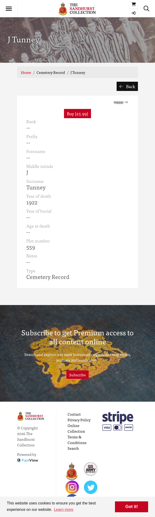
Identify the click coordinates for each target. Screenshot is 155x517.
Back (127, 86)
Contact (74, 414)
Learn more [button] (63, 510)
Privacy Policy (79, 420)
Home (26, 72)
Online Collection (76, 428)
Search (73, 448)
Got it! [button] (131, 506)
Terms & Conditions (77, 439)
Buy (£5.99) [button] (77, 113)
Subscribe (77, 375)
